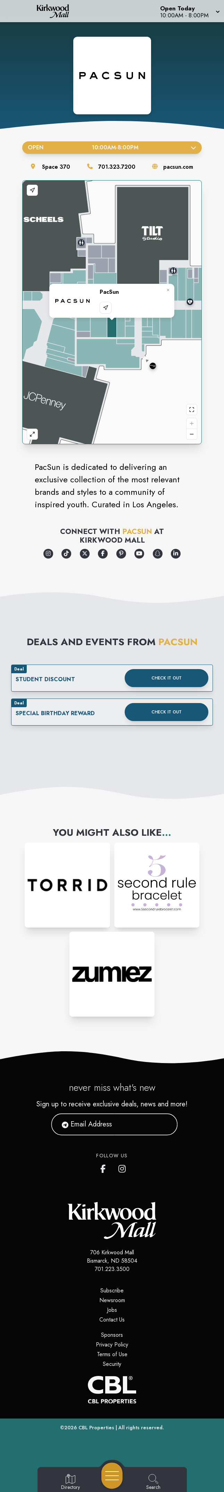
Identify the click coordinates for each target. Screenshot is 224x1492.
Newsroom (112, 1300)
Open (112, 147)
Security (112, 1364)
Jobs (112, 1310)
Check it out (166, 678)
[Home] (57, 11)
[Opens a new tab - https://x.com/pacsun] (85, 553)
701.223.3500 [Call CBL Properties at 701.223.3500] (112, 1269)
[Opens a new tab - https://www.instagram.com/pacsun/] (48, 553)
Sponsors (112, 1335)
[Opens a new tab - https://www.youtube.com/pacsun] (139, 553)
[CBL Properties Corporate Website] (112, 1390)
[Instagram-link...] (67, 885)
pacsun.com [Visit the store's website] (178, 167)
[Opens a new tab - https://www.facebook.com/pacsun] (103, 553)
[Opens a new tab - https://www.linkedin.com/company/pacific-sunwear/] (176, 553)
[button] (189, 11)
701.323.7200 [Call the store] (116, 167)
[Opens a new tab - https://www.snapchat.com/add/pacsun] (158, 553)
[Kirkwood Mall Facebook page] (104, 1167)
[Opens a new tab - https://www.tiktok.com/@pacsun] (66, 553)
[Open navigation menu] (112, 1476)
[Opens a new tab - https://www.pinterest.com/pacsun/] (121, 553)
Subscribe (112, 1290)
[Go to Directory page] (70, 1482)
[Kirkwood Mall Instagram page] (122, 1167)
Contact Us (112, 1320)
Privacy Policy (112, 1345)
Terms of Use (112, 1354)
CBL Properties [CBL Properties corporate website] (96, 1427)
